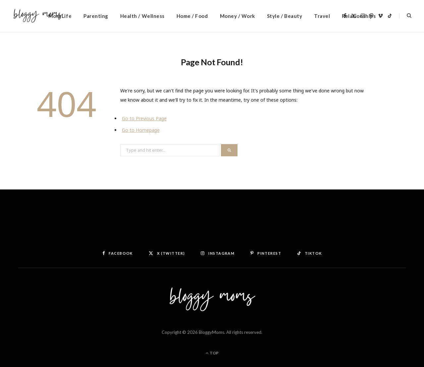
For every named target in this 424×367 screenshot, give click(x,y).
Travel (322, 16)
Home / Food (192, 16)
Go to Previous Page (144, 118)
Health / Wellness (142, 16)
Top (212, 352)
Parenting (95, 16)
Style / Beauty (284, 16)
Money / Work (237, 16)
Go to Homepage (141, 130)
